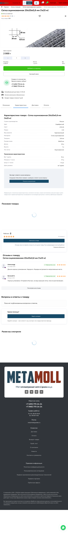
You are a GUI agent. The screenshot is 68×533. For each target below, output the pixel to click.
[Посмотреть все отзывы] (34, 288)
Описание (6, 105)
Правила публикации (59, 247)
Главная (6, 7)
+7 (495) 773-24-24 (17, 84)
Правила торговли (34, 479)
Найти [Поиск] (29, 3)
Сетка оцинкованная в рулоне (32, 7)
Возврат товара (34, 439)
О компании (34, 447)
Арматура (53, 3)
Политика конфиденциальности (34, 467)
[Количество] (16, 58)
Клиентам (16, 3)
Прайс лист (34, 443)
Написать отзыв (34, 240)
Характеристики (20, 105)
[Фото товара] (34, 34)
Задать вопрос (36, 316)
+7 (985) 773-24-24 (17, 86)
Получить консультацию (29, 181)
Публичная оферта (34, 482)
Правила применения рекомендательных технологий (34, 475)
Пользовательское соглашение (34, 471)
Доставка (35, 105)
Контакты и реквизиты (34, 455)
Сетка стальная (15, 7)
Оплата (46, 105)
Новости (34, 451)
